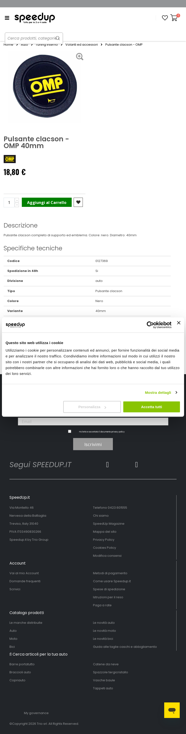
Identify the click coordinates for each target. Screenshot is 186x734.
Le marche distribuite (25, 622)
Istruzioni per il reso (108, 597)
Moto (13, 638)
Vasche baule (104, 680)
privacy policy (118, 431)
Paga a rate (102, 605)
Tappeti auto (103, 688)
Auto (24, 44)
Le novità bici (103, 638)
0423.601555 (117, 507)
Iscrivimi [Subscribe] (93, 444)
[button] (165, 18)
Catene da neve (106, 664)
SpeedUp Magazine (108, 523)
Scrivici (14, 589)
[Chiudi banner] (178, 325)
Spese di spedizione (109, 589)
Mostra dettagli (158, 392)
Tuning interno (47, 44)
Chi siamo (101, 515)
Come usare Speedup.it (112, 581)
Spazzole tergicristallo (110, 672)
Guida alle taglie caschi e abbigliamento (125, 646)
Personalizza (92, 407)
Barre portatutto (22, 664)
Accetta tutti (151, 407)
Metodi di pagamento (110, 573)
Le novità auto (104, 622)
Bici (12, 646)
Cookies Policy (104, 547)
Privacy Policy (103, 539)
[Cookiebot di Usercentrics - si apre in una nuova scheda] (150, 325)
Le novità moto (104, 630)
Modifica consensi (107, 555)
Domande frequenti (24, 581)
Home (8, 44)
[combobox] (39, 38)
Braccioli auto (20, 672)
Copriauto (17, 680)
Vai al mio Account (24, 573)
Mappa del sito (104, 531)
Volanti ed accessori (81, 44)
